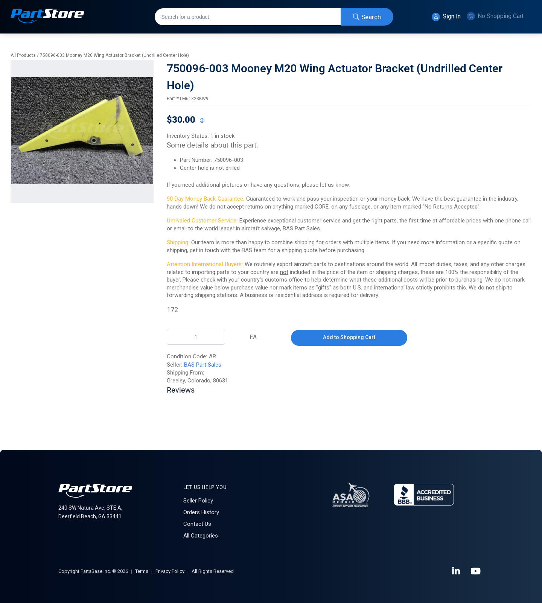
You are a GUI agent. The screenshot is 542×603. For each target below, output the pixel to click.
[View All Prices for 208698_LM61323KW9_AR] (202, 121)
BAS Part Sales (202, 364)
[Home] (47, 17)
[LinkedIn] (456, 571)
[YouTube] (476, 571)
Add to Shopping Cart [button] (349, 337)
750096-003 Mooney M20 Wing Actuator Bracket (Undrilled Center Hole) (114, 55)
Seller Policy (198, 500)
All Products (23, 55)
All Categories (200, 535)
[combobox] (273, 17)
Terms (141, 571)
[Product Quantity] (196, 337)
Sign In (446, 17)
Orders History (201, 512)
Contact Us (197, 524)
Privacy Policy (169, 571)
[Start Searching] (367, 17)
